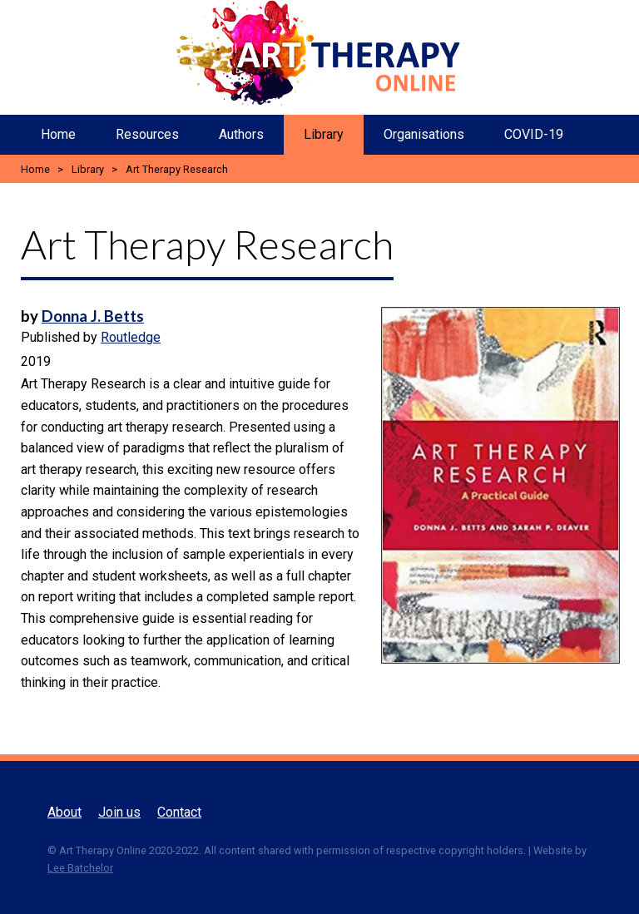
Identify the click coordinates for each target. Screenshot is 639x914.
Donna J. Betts (93, 316)
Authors (241, 134)
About (64, 812)
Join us (119, 812)
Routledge (131, 337)
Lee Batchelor (80, 868)
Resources (147, 134)
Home (58, 134)
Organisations (424, 134)
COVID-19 (533, 134)
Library (324, 134)
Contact (179, 812)
